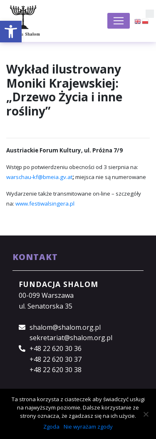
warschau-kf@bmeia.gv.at (39, 177)
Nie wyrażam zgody (88, 426)
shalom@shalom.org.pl (65, 327)
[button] (11, 31)
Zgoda (51, 426)
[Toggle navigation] (118, 20)
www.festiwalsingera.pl (44, 203)
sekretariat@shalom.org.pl (71, 337)
